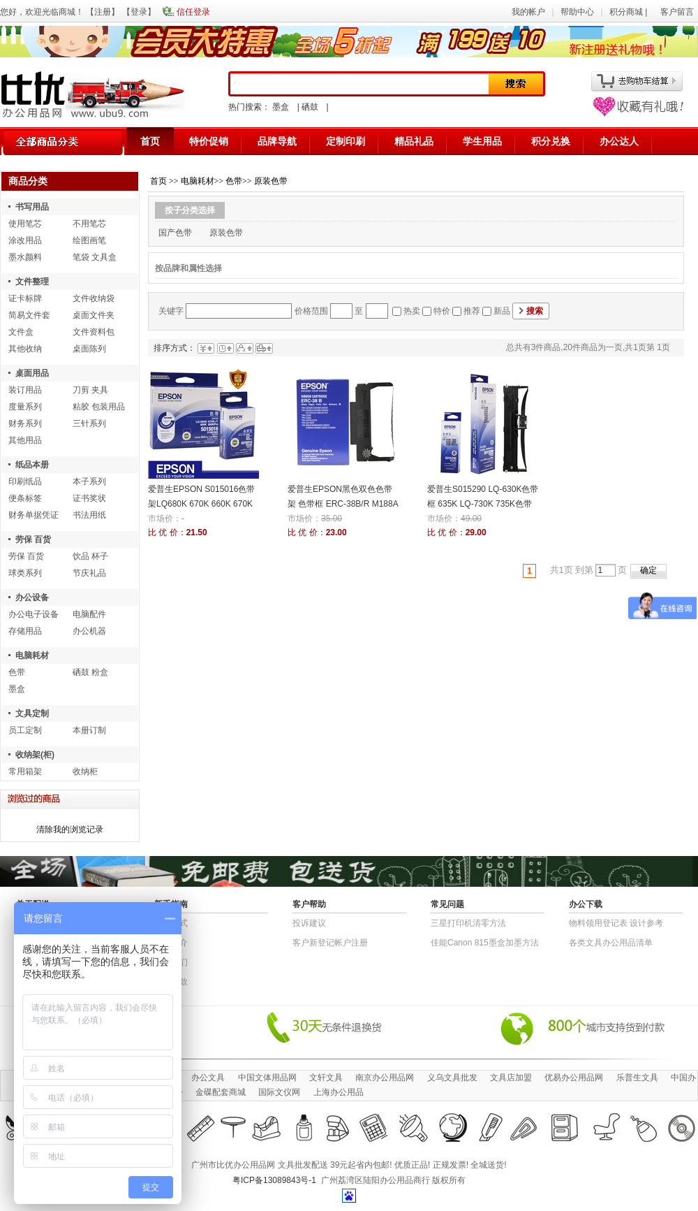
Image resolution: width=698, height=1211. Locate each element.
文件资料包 (93, 332)
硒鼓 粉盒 (90, 672)
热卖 (411, 311)
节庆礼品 (89, 573)
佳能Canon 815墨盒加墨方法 (485, 943)
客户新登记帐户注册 (330, 943)
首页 (150, 141)
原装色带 (271, 181)
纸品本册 (32, 465)
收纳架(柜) (34, 755)
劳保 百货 (33, 539)
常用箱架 (25, 771)
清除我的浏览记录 (69, 829)
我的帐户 (528, 12)
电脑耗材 (32, 655)
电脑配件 (89, 614)
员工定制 (25, 730)
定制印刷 (345, 141)
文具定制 (32, 713)
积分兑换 (550, 141)
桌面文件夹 (93, 315)
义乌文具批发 (452, 1077)
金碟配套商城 (220, 1092)
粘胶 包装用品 (99, 407)
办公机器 (89, 631)
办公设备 (32, 597)
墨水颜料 (25, 257)
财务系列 (25, 423)
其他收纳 (25, 349)
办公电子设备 (33, 614)
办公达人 (619, 141)
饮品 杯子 (90, 556)
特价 (441, 311)
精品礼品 (413, 141)
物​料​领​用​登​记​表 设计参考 (616, 923)
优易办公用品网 (573, 1077)
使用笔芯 (25, 224)
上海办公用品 (338, 1092)
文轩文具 (326, 1077)
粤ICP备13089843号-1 (274, 1180)
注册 (102, 12)
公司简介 (171, 943)
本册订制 (89, 730)
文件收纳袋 (93, 298)
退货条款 (171, 982)
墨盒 (280, 107)
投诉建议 (309, 923)
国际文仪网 (279, 1092)
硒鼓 (310, 107)
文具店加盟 (511, 1077)
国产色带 (175, 233)
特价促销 (208, 141)
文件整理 (32, 282)
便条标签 (25, 498)
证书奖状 (89, 498)
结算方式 (171, 923)
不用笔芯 (89, 224)
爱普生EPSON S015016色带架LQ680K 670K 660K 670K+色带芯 (201, 503)
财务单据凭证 (33, 515)
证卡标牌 (25, 298)
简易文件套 (29, 315)
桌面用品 (32, 373)
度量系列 (25, 407)
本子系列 (89, 481)
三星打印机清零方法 (468, 923)
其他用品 (25, 440)
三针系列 (89, 423)
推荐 (471, 311)
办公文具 (208, 1077)
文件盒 (21, 332)
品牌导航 (277, 141)
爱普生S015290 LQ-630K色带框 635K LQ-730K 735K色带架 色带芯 (482, 503)
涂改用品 (25, 240)
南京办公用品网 (384, 1077)
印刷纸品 (25, 481)
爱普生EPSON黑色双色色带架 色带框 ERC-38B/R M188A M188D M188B (343, 503)
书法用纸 (89, 515)
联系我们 (171, 962)
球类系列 (25, 573)
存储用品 (25, 631)
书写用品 (32, 207)
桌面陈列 (89, 349)
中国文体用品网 (267, 1077)
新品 (501, 311)
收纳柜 (85, 771)
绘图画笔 (89, 240)
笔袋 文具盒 (95, 257)
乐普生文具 (637, 1077)
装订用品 (25, 390)
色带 (16, 672)
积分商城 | (629, 12)
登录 (139, 12)
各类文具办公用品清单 (611, 943)
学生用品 (482, 141)
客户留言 (677, 12)
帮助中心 (577, 12)
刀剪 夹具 (90, 390)
